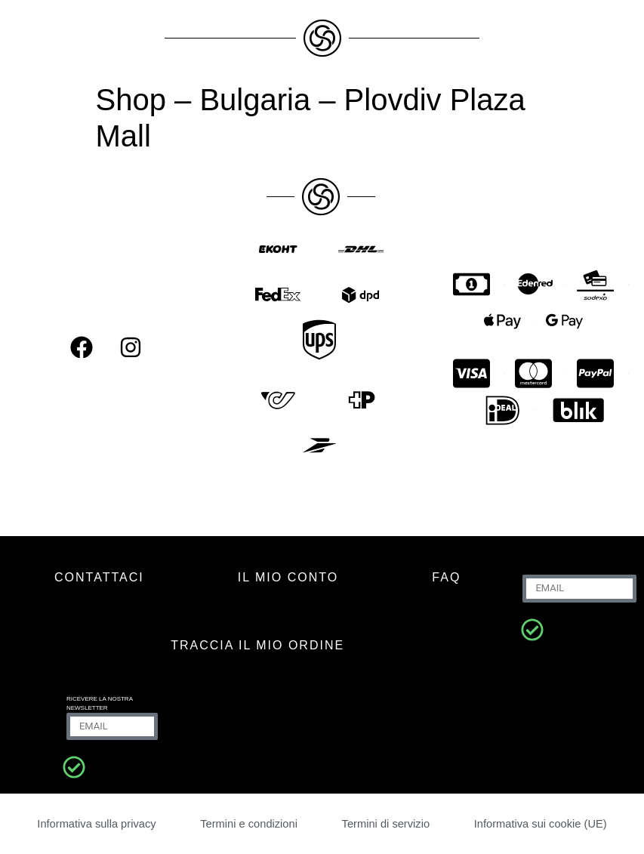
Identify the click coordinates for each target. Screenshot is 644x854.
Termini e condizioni (249, 823)
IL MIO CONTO (288, 577)
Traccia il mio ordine (257, 645)
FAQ (446, 577)
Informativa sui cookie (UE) (539, 823)
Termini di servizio (385, 823)
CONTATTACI (99, 577)
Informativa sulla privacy (97, 823)
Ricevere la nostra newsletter (99, 703)
